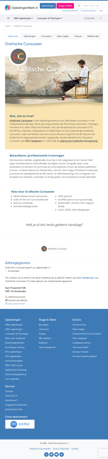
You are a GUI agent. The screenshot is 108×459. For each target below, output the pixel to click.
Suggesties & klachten (16, 404)
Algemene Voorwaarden (40, 448)
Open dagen (63, 36)
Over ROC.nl (11, 395)
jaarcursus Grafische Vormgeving (79, 140)
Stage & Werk (65, 5)
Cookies (75, 448)
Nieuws (78, 36)
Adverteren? (11, 400)
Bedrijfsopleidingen (14, 342)
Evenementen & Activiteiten (87, 333)
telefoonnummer (15, 297)
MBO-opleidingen (14, 324)
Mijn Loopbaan (80, 338)
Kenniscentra (79, 324)
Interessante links (13, 409)
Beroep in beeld (80, 351)
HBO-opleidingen (13, 329)
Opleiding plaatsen (70, 10)
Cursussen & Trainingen (48, 18)
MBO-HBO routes (14, 365)
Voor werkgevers (47, 347)
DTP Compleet (33, 140)
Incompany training (14, 347)
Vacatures (44, 329)
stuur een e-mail (15, 303)
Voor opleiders (12, 378)
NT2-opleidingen (13, 351)
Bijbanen (43, 342)
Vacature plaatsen (88, 10)
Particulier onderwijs (15, 338)
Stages (42, 333)
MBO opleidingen (22, 18)
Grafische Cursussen (21, 120)
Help (101, 10)
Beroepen (44, 324)
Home (8, 26)
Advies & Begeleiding (15, 374)
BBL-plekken (45, 338)
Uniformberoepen (14, 360)
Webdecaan (93, 36)
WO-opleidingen (13, 356)
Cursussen (46, 36)
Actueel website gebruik (85, 356)
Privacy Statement (61, 448)
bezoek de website (16, 300)
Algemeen (13, 36)
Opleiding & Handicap (16, 369)
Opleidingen (48, 5)
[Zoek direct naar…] (89, 6)
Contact (9, 391)
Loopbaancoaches (82, 342)
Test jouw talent (80, 347)
